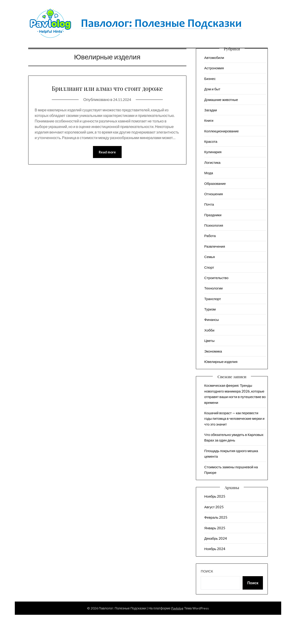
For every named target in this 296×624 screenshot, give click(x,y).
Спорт (209, 267)
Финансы (211, 319)
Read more (107, 163)
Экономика (213, 351)
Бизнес (210, 78)
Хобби (209, 330)
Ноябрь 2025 (214, 496)
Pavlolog (177, 608)
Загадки (210, 110)
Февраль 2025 (215, 517)
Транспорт (212, 299)
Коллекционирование (221, 131)
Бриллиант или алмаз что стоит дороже (107, 93)
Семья (209, 257)
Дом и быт (212, 89)
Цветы (209, 340)
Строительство (216, 278)
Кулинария (213, 152)
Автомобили (214, 57)
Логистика (212, 162)
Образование (215, 183)
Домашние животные (221, 99)
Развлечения (214, 246)
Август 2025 (214, 507)
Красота (210, 141)
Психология (213, 225)
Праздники (212, 215)
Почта (209, 204)
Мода (208, 173)
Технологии (213, 288)
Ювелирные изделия (220, 361)
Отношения (213, 194)
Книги (208, 120)
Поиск (207, 571)
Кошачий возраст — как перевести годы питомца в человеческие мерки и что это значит (234, 418)
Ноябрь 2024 (214, 549)
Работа (210, 236)
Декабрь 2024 (215, 538)
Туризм (210, 309)
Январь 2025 (214, 528)
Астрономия (214, 68)
